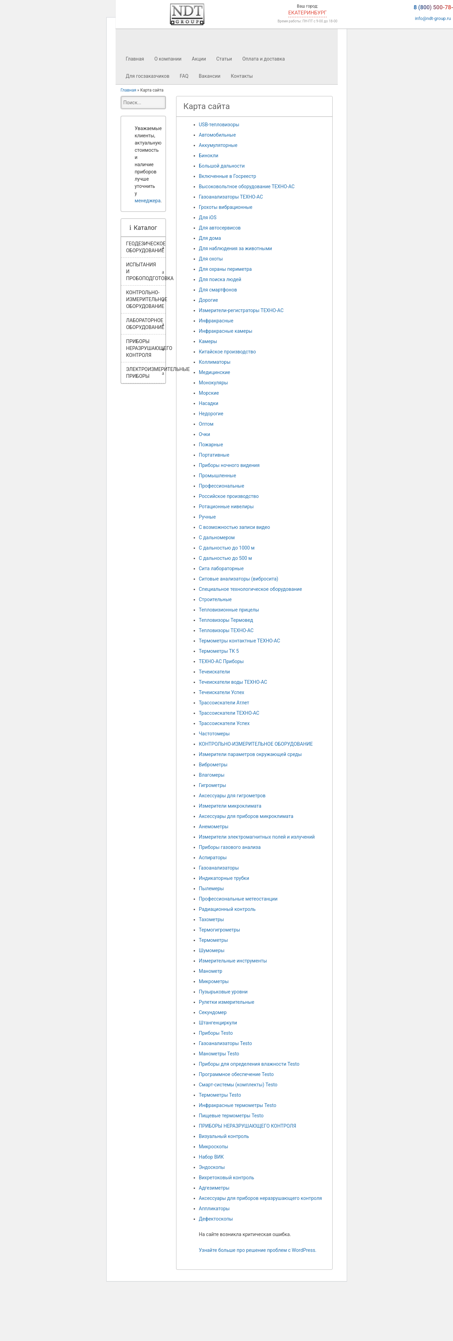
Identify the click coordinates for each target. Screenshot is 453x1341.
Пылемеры (211, 888)
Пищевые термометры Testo (231, 1115)
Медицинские (214, 372)
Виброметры (213, 764)
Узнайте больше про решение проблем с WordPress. (257, 1250)
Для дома (210, 238)
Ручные (207, 517)
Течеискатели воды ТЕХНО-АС (233, 682)
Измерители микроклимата (230, 806)
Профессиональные (221, 486)
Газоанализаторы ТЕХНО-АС (231, 197)
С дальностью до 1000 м (227, 548)
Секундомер (213, 1012)
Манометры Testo (219, 1053)
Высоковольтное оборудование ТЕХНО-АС (246, 186)
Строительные (215, 599)
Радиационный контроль (227, 909)
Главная (135, 59)
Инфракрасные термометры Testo (237, 1105)
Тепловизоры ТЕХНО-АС (226, 630)
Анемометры (213, 826)
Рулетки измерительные (226, 1002)
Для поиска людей (220, 279)
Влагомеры (212, 775)
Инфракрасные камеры (225, 331)
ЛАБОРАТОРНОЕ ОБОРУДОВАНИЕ (145, 324)
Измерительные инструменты (233, 961)
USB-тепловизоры (219, 124)
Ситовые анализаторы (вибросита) (238, 579)
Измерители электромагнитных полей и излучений (257, 837)
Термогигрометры (219, 930)
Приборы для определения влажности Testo (249, 1064)
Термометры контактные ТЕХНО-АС (239, 640)
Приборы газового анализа (230, 847)
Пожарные (211, 444)
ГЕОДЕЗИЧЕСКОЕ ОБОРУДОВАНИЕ (146, 247)
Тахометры (211, 919)
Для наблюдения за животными (235, 248)
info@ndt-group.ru (433, 20)
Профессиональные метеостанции (238, 899)
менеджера (148, 200)
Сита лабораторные (221, 568)
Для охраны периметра (225, 269)
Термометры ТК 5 (219, 651)
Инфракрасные (216, 320)
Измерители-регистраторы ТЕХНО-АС (241, 310)
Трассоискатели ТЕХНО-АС (229, 713)
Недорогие (211, 413)
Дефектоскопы (216, 1219)
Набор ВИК (211, 1157)
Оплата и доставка (263, 59)
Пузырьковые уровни (223, 991)
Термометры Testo (220, 1095)
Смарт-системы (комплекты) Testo (238, 1084)
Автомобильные (217, 135)
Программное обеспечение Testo (236, 1074)
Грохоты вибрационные (225, 207)
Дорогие (208, 300)
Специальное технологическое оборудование (250, 589)
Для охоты (211, 259)
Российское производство (229, 496)
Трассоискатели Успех (224, 723)
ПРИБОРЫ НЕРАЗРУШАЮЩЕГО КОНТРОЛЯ (146, 348)
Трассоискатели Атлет (224, 702)
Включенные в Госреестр (227, 176)
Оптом (206, 424)
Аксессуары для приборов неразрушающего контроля (260, 1198)
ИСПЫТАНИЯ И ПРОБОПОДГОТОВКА (146, 271)
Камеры (208, 341)
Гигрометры (212, 785)
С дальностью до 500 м (225, 558)
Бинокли (208, 155)
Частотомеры (214, 733)
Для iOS (207, 217)
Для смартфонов (218, 289)
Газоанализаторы (219, 868)
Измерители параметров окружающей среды (250, 754)
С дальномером (217, 537)
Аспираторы (213, 857)
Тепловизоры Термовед (226, 620)
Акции (199, 59)
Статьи (224, 59)
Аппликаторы (214, 1208)
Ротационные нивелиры (226, 506)
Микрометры (214, 981)
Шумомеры (212, 950)
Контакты (242, 76)
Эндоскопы (212, 1167)
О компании (168, 59)
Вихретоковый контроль (226, 1177)
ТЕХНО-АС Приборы (221, 661)
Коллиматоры (214, 362)
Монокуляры (213, 382)
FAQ (184, 76)
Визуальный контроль (224, 1136)
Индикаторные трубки (224, 878)
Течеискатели (214, 671)
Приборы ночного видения (229, 465)
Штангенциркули (218, 1022)
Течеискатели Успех (221, 692)
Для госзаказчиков (148, 76)
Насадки (208, 403)
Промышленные (217, 475)
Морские (209, 393)
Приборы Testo (216, 1033)
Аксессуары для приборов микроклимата (246, 816)
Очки (204, 434)
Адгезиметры (214, 1188)
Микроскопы (213, 1146)
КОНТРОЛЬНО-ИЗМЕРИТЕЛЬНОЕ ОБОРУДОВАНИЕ (146, 299)
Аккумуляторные (218, 145)
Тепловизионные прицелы (229, 610)
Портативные (214, 455)
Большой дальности (222, 166)
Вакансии (209, 76)
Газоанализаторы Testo (225, 1043)
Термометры (213, 940)
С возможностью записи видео (234, 527)
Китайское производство (227, 351)
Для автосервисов (220, 228)
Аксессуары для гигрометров (232, 795)
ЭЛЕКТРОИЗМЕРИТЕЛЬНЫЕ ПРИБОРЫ (146, 372)
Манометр (210, 971)
